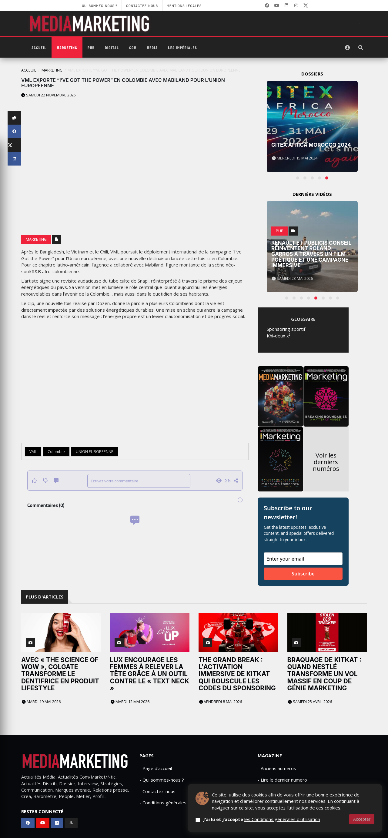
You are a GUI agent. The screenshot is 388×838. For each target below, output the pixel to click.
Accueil (39, 47)
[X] (305, 5)
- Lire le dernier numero (282, 780)
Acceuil (28, 70)
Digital (112, 47)
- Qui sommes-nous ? (161, 780)
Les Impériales (182, 47)
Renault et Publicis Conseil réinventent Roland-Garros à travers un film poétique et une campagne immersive (311, 254)
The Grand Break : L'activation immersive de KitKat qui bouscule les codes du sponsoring (237, 674)
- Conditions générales (162, 802)
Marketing (67, 47)
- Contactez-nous (157, 791)
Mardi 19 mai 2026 (41, 701)
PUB (91, 47)
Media (152, 47)
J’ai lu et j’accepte (261, 819)
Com (132, 47)
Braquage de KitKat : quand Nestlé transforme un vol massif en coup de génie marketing (324, 674)
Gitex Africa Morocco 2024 (311, 145)
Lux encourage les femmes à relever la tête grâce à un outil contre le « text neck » (149, 674)
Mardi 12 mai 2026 (130, 701)
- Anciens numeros (277, 768)
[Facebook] (267, 5)
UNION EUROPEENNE (94, 451)
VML (33, 451)
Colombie (56, 451)
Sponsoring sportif (286, 329)
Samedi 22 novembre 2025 (48, 95)
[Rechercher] (361, 48)
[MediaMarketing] (90, 24)
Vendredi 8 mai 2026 (220, 701)
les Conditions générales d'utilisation (282, 819)
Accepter (361, 819)
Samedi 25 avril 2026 (310, 701)
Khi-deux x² (278, 336)
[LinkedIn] (286, 5)
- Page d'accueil (155, 768)
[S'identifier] (347, 48)
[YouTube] (276, 5)
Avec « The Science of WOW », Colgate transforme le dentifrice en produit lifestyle (60, 674)
